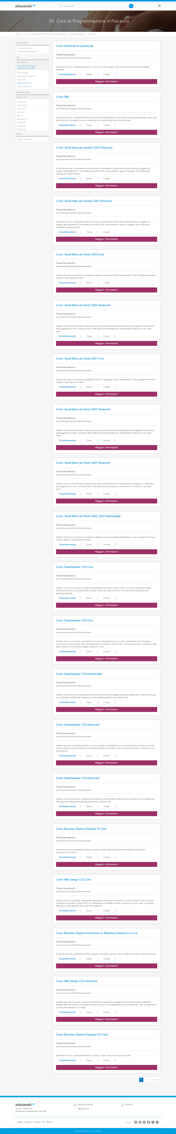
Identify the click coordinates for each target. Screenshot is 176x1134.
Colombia (37, 1122)
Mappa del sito (83, 1109)
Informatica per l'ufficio (26, 76)
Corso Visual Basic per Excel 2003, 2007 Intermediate (88, 516)
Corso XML (62, 96)
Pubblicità (129, 1105)
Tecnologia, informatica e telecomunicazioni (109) (26, 67)
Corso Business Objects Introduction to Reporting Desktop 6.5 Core (96, 933)
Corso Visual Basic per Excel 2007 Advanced (83, 409)
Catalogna (28, 1122)
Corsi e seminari (24, 48)
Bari (20, 116)
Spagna (20, 1122)
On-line (21, 102)
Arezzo (20, 112)
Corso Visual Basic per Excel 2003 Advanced (83, 305)
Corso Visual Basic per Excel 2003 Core (80, 254)
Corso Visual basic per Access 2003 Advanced (84, 147)
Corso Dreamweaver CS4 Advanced (77, 724)
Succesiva (154, 1079)
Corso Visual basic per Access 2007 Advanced (84, 201)
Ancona (21, 109)
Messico (49, 1122)
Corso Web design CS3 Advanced (76, 981)
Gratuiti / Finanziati (24, 139)
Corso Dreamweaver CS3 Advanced (77, 778)
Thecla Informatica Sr (65, 55)
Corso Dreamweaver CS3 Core (74, 620)
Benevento (22, 119)
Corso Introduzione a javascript (74, 46)
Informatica (22, 73)
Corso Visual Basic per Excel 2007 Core (80, 358)
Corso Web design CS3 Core (73, 879)
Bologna (21, 123)
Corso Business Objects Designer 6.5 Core (82, 1034)
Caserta (21, 126)
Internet (21, 80)
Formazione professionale (27, 52)
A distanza (22, 105)
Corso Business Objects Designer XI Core (81, 829)
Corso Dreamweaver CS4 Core (74, 567)
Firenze (21, 129)
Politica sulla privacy (85, 1105)
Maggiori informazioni (106, 81)
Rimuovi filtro (22, 62)
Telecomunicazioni (24, 87)
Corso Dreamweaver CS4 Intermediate (79, 674)
